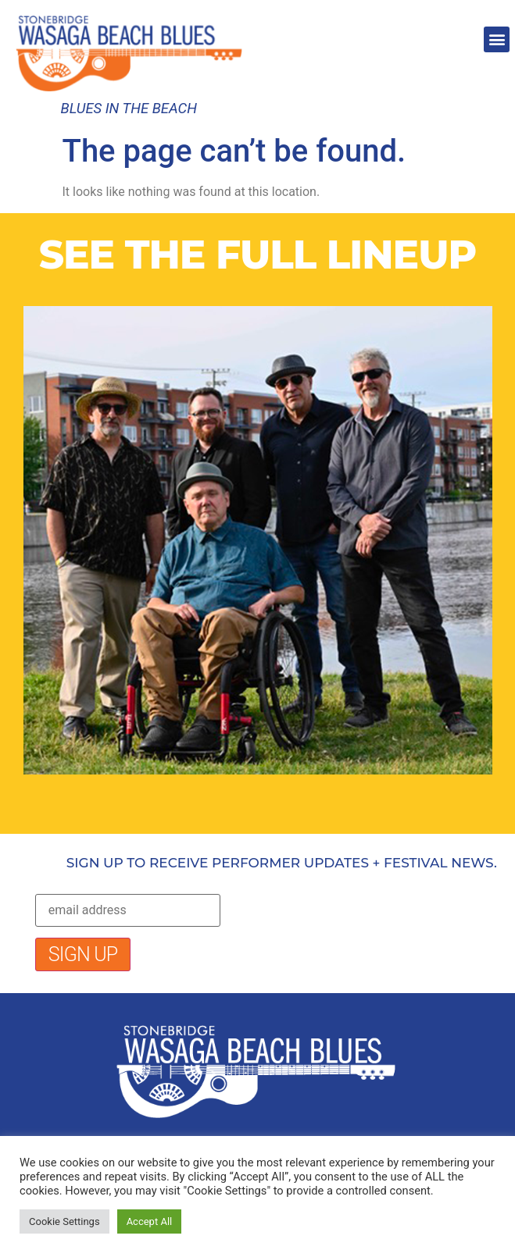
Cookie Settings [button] (64, 1221)
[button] (497, 39)
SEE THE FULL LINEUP (258, 255)
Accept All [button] (150, 1221)
